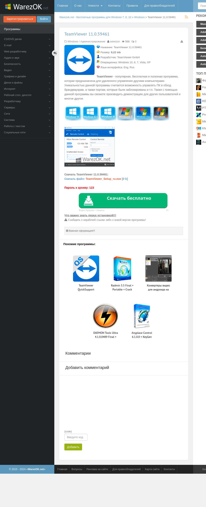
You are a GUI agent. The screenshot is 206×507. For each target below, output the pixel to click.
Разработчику (27, 101)
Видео (27, 70)
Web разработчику (27, 51)
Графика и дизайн (27, 76)
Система (27, 119)
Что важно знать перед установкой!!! (90, 215)
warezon (115, 41)
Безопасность (27, 63)
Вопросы (76, 469)
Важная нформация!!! (82, 230)
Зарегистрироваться (19, 18)
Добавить (73, 447)
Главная (62, 5)
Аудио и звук (27, 57)
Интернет (27, 88)
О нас (78, 5)
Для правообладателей (159, 5)
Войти (44, 18)
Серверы (27, 107)
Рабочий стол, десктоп (27, 95)
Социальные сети (27, 132)
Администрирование (92, 41)
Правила (132, 5)
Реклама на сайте (97, 469)
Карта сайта (152, 469)
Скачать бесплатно (129, 198)
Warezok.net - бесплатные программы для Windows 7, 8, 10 (95, 17)
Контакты (114, 5)
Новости (93, 5)
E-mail (27, 45)
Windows (139, 17)
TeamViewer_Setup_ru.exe (103, 178)
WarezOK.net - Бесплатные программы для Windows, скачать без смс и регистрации (27, 7)
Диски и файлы (27, 82)
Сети (27, 113)
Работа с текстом (27, 126)
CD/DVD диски (27, 39)
